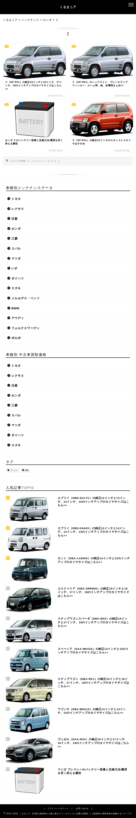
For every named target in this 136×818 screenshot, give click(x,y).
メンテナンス (37, 161)
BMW (15, 308)
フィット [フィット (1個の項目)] (14, 470)
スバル (16, 248)
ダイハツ (17, 278)
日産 (14, 218)
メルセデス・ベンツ (25, 298)
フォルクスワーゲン (25, 328)
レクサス (17, 208)
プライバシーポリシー (58, 808)
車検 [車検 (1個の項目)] (27, 470)
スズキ (16, 288)
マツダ (16, 258)
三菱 (14, 238)
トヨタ (16, 198)
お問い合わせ (82, 808)
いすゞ (16, 268)
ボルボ (16, 338)
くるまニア (68, 7)
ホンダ (50, 161)
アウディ (17, 318)
